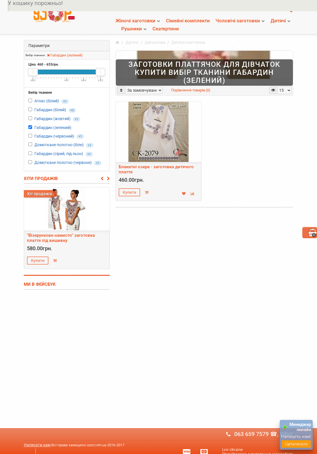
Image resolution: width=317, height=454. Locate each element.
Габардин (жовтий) (52, 110)
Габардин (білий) (50, 101)
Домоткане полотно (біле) (59, 136)
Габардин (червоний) (54, 128)
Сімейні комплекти (188, 21)
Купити (37, 252)
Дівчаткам (155, 34)
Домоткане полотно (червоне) (63, 154)
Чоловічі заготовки (238, 21)
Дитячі (132, 34)
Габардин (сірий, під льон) (58, 145)
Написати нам (37, 437)
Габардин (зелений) (65, 47)
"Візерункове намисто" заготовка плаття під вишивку (61, 230)
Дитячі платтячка (188, 34)
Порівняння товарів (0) (190, 82)
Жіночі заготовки (135, 21)
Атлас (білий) (47, 93)
